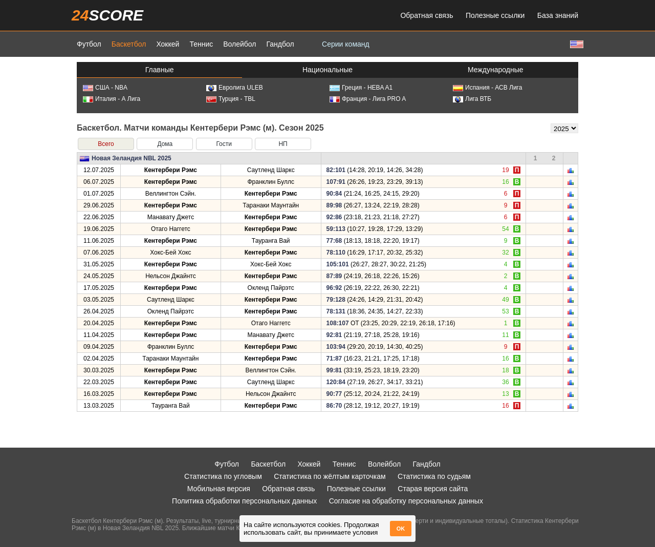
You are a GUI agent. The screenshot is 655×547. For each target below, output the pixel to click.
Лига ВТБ (472, 98)
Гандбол (280, 44)
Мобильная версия (218, 489)
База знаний (557, 15)
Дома (164, 144)
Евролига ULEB (234, 87)
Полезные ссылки (495, 15)
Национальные (327, 70)
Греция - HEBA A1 (361, 87)
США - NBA (105, 87)
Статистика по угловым (223, 476)
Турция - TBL (230, 98)
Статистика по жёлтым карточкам (330, 476)
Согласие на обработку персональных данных (406, 501)
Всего (106, 144)
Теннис (201, 44)
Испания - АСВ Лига (487, 87)
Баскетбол (129, 44)
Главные (159, 70)
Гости (224, 144)
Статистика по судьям (434, 476)
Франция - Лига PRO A (368, 98)
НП (282, 144)
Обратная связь (426, 15)
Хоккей (167, 44)
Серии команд (345, 44)
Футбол (89, 44)
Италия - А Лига (111, 98)
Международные (495, 70)
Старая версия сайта (433, 489)
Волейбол (239, 44)
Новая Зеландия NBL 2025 (131, 158)
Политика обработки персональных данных (244, 501)
